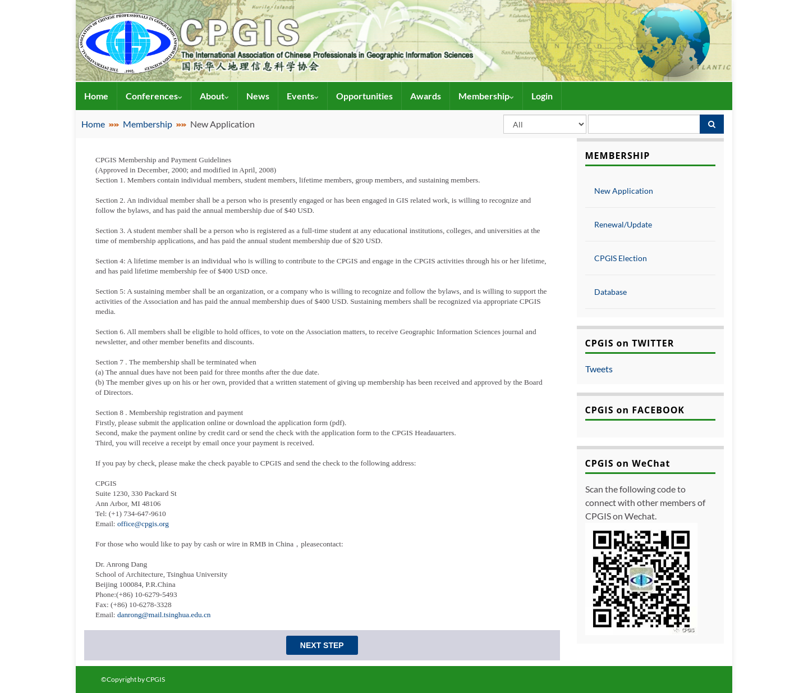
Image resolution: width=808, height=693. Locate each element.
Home (96, 95)
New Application (623, 190)
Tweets (599, 368)
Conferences (154, 95)
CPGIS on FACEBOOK (635, 410)
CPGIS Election (620, 258)
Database (610, 292)
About (214, 95)
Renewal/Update (623, 224)
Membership (486, 95)
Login (542, 95)
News (257, 95)
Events (303, 95)
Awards (425, 95)
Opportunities (364, 95)
